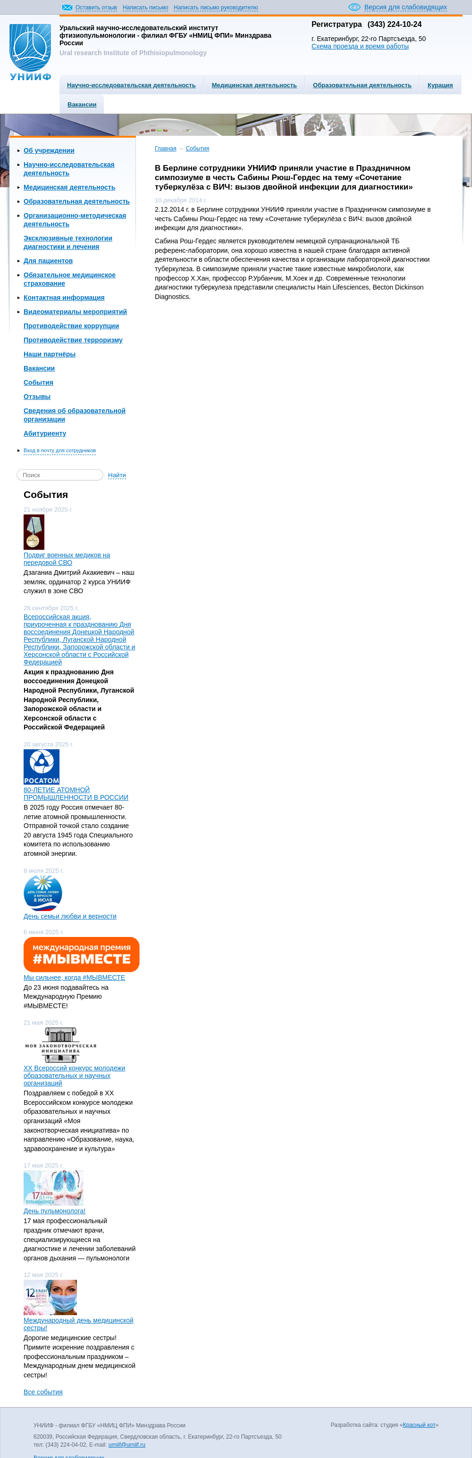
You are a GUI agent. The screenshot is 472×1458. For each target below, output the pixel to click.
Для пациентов (48, 261)
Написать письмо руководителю (216, 7)
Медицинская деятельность (254, 85)
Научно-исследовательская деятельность (131, 85)
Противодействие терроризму (73, 340)
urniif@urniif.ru (127, 1444)
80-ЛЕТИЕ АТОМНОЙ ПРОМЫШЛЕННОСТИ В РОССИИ (76, 793)
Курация (440, 85)
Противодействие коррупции (71, 326)
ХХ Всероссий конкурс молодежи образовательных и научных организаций (74, 1075)
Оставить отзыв (96, 7)
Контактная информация (64, 297)
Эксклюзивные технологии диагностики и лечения (68, 242)
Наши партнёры (50, 354)
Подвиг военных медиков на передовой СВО (67, 558)
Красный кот (419, 1425)
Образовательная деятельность (362, 85)
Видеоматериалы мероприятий (75, 311)
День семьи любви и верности (70, 916)
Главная (166, 148)
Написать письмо (145, 7)
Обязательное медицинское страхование (70, 279)
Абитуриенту (45, 433)
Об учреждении (49, 150)
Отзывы (37, 396)
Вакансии (81, 104)
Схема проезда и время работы (360, 46)
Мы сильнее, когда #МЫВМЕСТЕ (74, 977)
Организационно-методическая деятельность (75, 220)
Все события (43, 1392)
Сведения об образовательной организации (75, 415)
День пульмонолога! (54, 1211)
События (38, 382)
